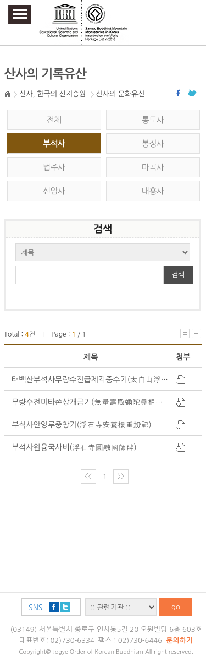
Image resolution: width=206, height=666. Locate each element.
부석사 (54, 143)
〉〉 (121, 476)
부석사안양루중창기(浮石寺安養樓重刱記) (82, 425)
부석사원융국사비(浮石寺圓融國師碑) (74, 447)
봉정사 (153, 143)
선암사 (54, 191)
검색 (178, 274)
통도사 (153, 120)
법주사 (54, 167)
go (175, 606)
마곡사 (153, 167)
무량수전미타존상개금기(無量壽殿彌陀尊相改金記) (96, 402)
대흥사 (153, 191)
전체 (54, 120)
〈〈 (88, 476)
